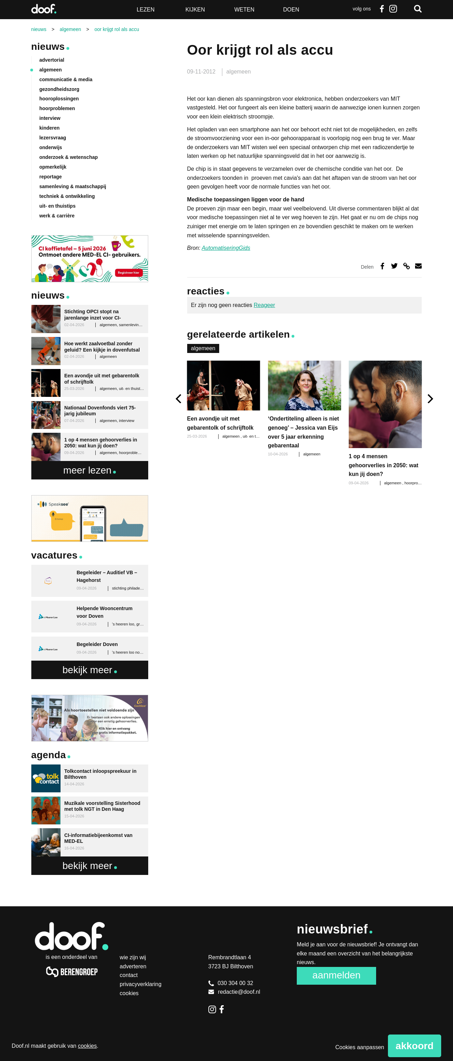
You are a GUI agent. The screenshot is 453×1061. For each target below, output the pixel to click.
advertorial (51, 60)
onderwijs (50, 147)
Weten (244, 10)
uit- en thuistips (256, 436)
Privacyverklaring (140, 984)
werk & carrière (56, 215)
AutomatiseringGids (226, 248)
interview (50, 118)
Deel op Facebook (382, 266)
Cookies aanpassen (359, 1047)
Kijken (195, 10)
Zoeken (418, 9)
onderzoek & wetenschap (68, 157)
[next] (429, 399)
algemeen (238, 72)
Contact (129, 975)
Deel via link (406, 266)
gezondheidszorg (59, 89)
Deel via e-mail (418, 266)
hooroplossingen (59, 98)
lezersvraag (52, 137)
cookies (87, 1046)
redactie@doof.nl (234, 992)
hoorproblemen (418, 483)
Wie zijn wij (133, 957)
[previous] (179, 399)
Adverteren (133, 966)
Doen (291, 10)
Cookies (129, 993)
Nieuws (48, 46)
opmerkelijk (52, 167)
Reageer (264, 305)
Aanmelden (336, 975)
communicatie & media (66, 79)
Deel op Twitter (394, 266)
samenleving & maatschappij (72, 186)
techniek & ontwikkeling (67, 196)
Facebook (382, 9)
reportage (50, 176)
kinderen (49, 128)
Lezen (146, 10)
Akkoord (415, 1045)
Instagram (393, 9)
